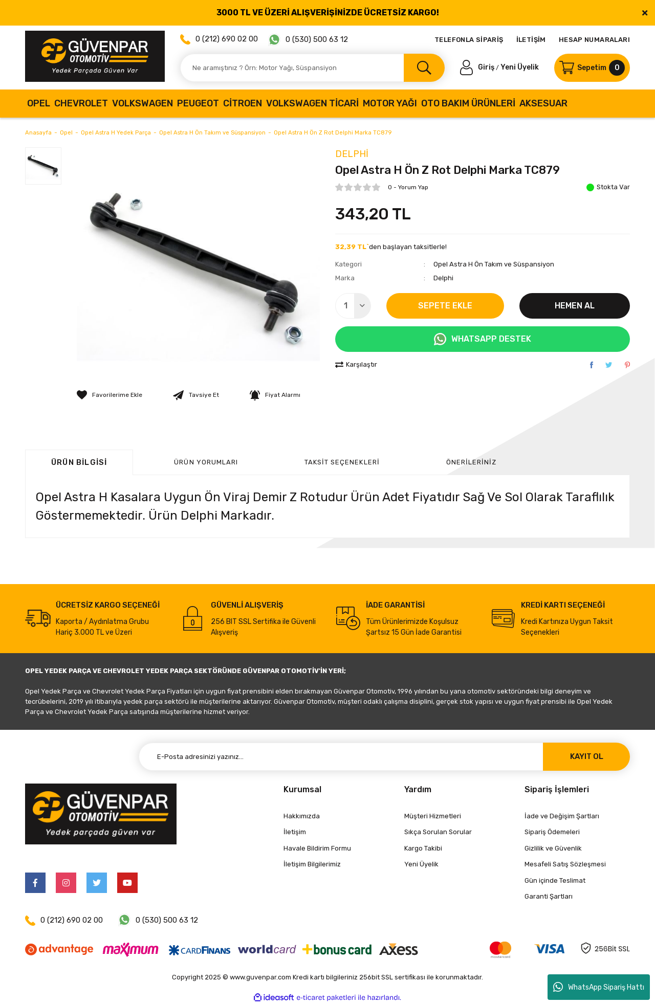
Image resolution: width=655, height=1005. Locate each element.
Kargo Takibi (423, 848)
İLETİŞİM (531, 39)
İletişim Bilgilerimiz (312, 864)
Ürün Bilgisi (79, 462)
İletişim (294, 832)
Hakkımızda (301, 816)
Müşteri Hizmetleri (432, 816)
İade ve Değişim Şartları (562, 816)
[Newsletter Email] (384, 757)
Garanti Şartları (549, 896)
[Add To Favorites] (109, 394)
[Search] (312, 68)
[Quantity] (353, 306)
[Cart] (592, 68)
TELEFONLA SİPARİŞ (469, 39)
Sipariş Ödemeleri (552, 832)
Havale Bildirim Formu (317, 848)
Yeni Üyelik (519, 67)
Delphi (351, 154)
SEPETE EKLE (445, 305)
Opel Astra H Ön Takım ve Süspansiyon (493, 264)
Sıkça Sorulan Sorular (438, 832)
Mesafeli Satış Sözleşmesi (565, 864)
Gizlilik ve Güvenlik (553, 848)
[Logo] (94, 56)
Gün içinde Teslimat (555, 880)
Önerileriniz (471, 462)
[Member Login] (478, 67)
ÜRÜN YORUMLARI (206, 462)
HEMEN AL (575, 305)
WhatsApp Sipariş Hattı (598, 987)
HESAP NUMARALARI (594, 39)
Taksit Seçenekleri (342, 462)
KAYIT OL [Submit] (586, 756)
